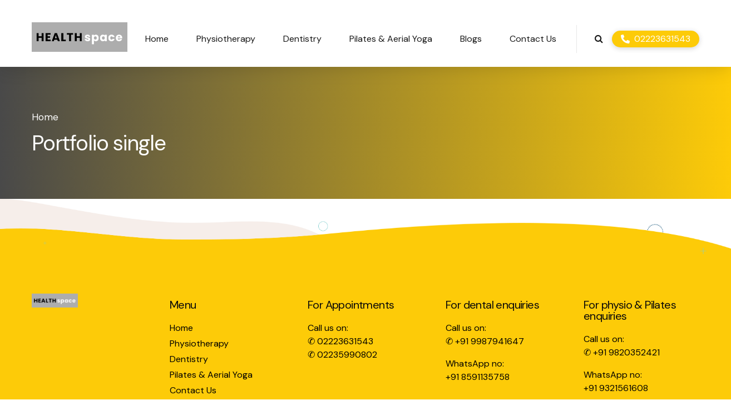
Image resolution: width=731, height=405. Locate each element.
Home (157, 39)
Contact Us (533, 39)
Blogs (471, 39)
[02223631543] (655, 39)
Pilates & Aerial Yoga (390, 39)
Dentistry (302, 39)
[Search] (599, 38)
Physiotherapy (225, 39)
